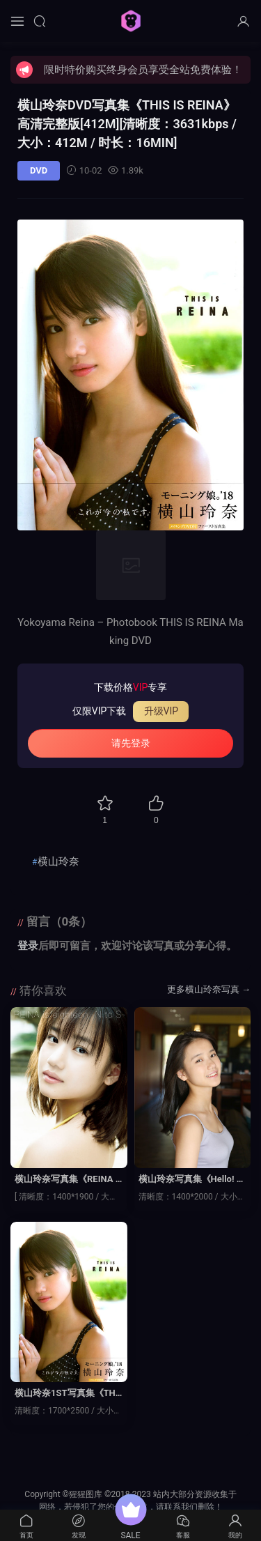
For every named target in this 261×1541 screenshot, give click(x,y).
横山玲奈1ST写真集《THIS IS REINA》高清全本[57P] (66, 1394)
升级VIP (161, 710)
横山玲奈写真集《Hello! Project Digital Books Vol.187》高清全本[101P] (192, 1180)
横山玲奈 (58, 861)
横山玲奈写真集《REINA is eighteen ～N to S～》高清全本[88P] (68, 1180)
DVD (38, 170)
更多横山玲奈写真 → (209, 989)
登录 (27, 946)
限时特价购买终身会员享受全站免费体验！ (143, 69)
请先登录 (130, 743)
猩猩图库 (131, 21)
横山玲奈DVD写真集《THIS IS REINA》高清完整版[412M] (127, 124)
